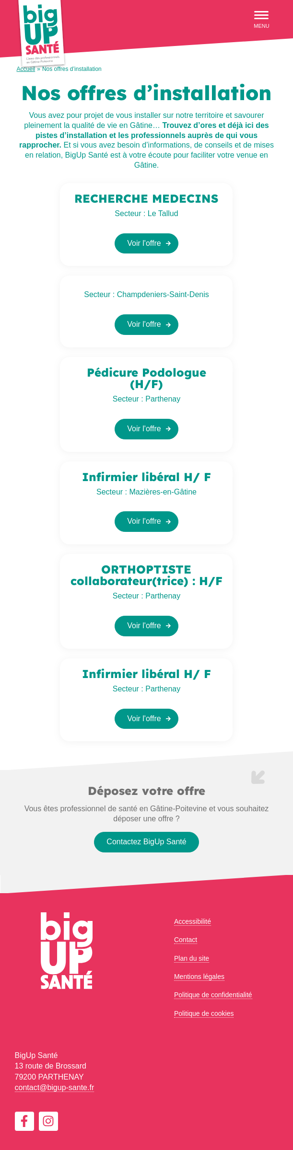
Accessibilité (192, 921)
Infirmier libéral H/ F (146, 477)
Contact (185, 939)
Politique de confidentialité (213, 995)
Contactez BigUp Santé (146, 842)
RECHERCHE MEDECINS (146, 198)
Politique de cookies (204, 1013)
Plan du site (191, 958)
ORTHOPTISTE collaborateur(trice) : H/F (146, 575)
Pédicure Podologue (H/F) (146, 378)
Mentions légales (199, 976)
